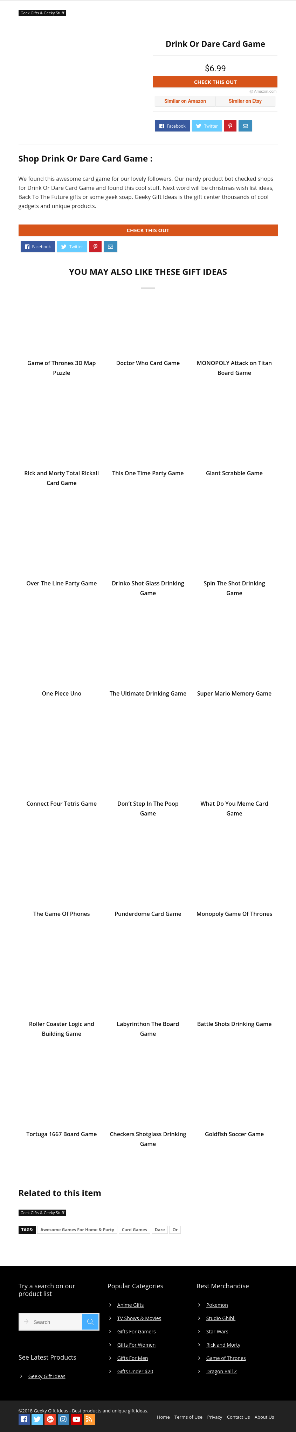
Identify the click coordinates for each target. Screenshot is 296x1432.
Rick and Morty (223, 1345)
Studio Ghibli (220, 1318)
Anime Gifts (130, 1305)
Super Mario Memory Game (234, 694)
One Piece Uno (61, 694)
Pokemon (217, 1305)
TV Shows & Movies (139, 1318)
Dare (160, 1230)
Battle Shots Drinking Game (234, 1025)
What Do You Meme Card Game (234, 809)
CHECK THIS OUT (235, 83)
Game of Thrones (226, 1358)
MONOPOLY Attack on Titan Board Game (234, 369)
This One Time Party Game (148, 474)
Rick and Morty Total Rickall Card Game (61, 479)
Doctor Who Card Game (148, 364)
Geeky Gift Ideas (47, 1376)
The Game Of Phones (61, 915)
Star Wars (217, 1331)
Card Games (134, 1230)
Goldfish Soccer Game (234, 1135)
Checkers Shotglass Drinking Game (148, 1140)
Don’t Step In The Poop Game (148, 809)
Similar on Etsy (245, 101)
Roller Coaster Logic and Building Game (61, 1030)
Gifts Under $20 (135, 1371)
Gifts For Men (132, 1358)
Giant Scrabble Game (234, 474)
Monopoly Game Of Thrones (234, 915)
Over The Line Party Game (61, 584)
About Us (264, 1417)
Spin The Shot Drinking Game (234, 589)
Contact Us (238, 1417)
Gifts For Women (136, 1345)
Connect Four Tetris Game (61, 804)
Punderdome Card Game (148, 915)
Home (163, 1417)
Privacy (214, 1417)
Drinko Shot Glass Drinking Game (148, 589)
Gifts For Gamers (136, 1331)
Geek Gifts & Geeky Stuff (42, 12)
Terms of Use (188, 1417)
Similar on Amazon (185, 101)
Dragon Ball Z (221, 1371)
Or (175, 1230)
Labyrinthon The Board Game (148, 1030)
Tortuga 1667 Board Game (61, 1135)
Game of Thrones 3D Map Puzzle (61, 369)
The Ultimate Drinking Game (148, 694)
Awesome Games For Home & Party (77, 1230)
